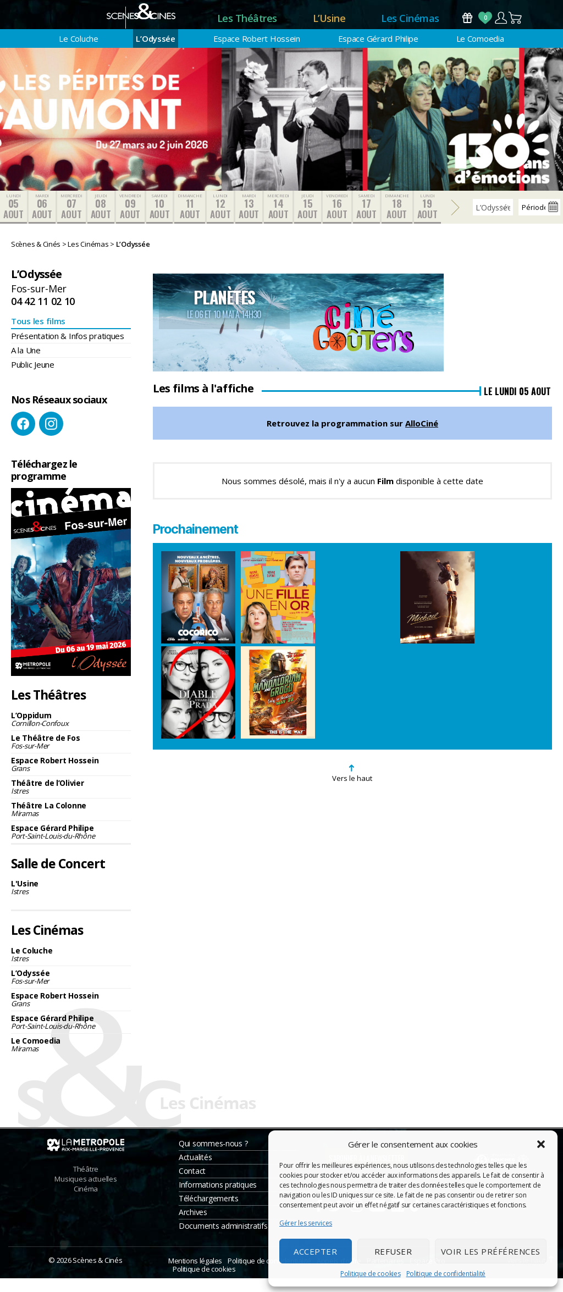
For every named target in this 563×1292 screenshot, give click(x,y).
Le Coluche (78, 52)
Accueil (171, 25)
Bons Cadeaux (467, 24)
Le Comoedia (480, 52)
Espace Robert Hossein (256, 52)
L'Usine (71, 901)
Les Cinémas (410, 24)
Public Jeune (32, 378)
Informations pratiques (218, 1198)
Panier (516, 24)
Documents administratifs (223, 1239)
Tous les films (38, 334)
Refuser (393, 1251)
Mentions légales (195, 1274)
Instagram (51, 437)
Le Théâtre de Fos (71, 755)
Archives (193, 1226)
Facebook (23, 437)
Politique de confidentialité (445, 1273)
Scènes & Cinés (97, 1274)
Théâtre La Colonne (71, 822)
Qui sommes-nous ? (213, 1157)
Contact (192, 1184)
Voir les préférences (490, 1251)
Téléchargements (209, 1212)
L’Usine (329, 24)
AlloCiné (421, 436)
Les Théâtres (247, 24)
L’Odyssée (155, 52)
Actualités (195, 1171)
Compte (500, 24)
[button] (541, 1144)
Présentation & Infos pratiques (67, 349)
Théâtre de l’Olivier (71, 800)
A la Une (26, 363)
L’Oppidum (71, 732)
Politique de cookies (370, 1273)
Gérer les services (305, 1223)
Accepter (315, 1251)
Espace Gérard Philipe (378, 52)
